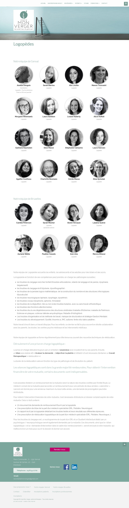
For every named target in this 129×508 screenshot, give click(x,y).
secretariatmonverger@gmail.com (25, 479)
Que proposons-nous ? (55, 3)
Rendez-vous (59, 449)
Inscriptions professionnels (62, 492)
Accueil (43, 3)
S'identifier (26, 492)
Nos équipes (68, 3)
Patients (78, 3)
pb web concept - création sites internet (24, 501)
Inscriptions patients (41, 492)
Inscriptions (17, 496)
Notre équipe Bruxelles (62, 487)
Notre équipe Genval (42, 487)
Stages (86, 3)
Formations (95, 3)
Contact (104, 3)
